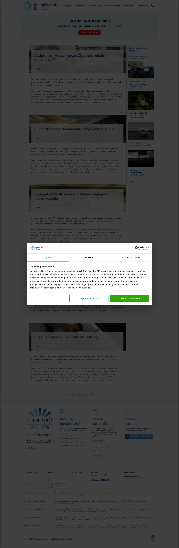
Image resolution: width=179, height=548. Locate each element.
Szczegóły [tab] (89, 257)
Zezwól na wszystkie (129, 298)
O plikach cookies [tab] (131, 257)
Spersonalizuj (89, 298)
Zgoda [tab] (47, 257)
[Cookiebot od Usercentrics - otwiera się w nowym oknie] (137, 248)
